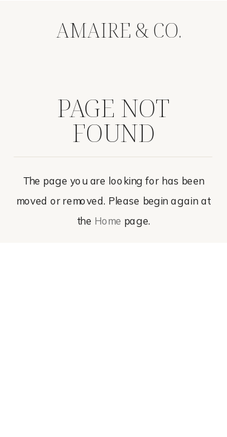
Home (108, 221)
